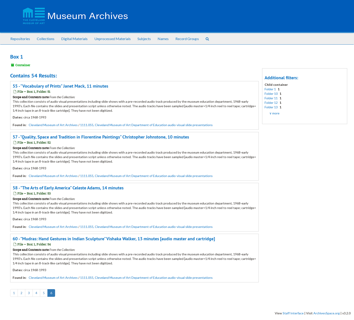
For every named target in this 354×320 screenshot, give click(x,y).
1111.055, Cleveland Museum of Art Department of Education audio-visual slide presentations (146, 125)
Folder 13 (271, 107)
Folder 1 (271, 89)
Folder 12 (271, 102)
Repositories (20, 38)
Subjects (144, 38)
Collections (45, 38)
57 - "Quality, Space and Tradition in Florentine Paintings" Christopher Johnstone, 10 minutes (101, 137)
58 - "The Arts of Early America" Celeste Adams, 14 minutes (68, 188)
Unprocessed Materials (112, 38)
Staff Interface (293, 313)
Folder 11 (271, 98)
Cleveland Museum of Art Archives (53, 125)
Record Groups (187, 38)
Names (163, 38)
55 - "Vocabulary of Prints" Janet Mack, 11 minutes (60, 86)
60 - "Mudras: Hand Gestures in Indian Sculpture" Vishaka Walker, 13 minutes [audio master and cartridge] (114, 239)
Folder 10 (271, 93)
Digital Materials (74, 38)
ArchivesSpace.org (326, 313)
